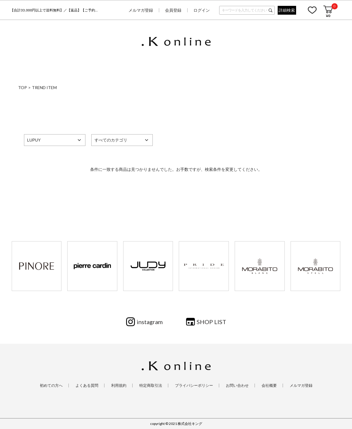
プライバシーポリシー (194, 385)
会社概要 (269, 385)
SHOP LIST (211, 321)
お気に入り (312, 10)
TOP (22, 87)
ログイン (201, 10)
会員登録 (173, 10)
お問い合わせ (237, 385)
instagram (150, 321)
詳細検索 (287, 10)
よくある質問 (86, 385)
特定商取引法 (150, 385)
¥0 (328, 16)
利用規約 (118, 385)
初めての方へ (51, 385)
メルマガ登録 (140, 10)
